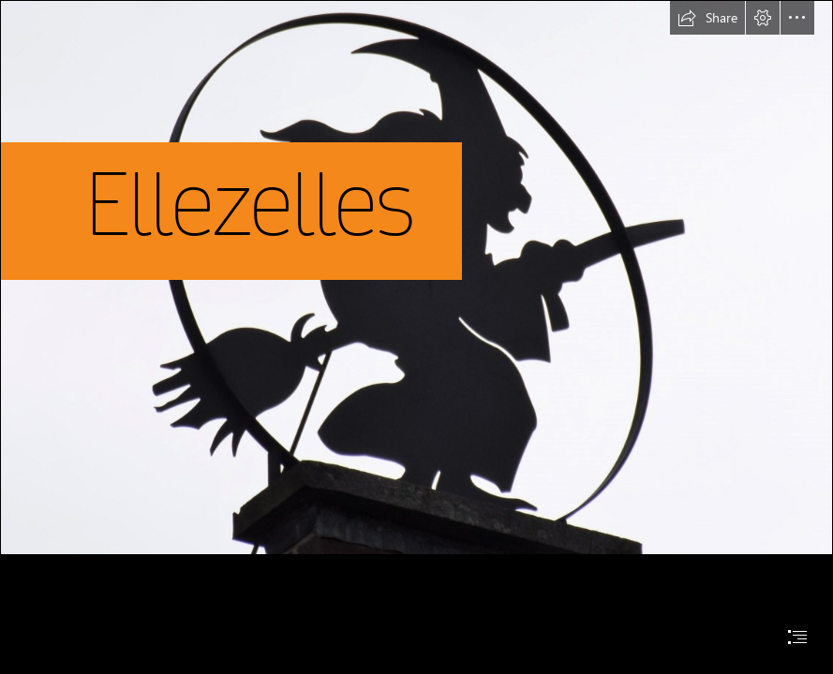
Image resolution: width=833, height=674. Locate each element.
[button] (707, 18)
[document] (416, 337)
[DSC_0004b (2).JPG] (416, 277)
